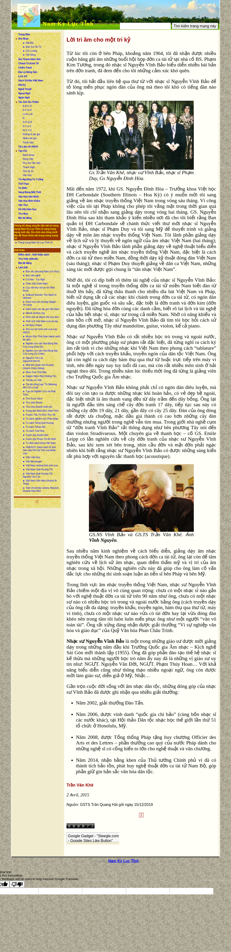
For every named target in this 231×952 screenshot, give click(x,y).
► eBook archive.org (33, 313)
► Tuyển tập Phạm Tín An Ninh (39, 439)
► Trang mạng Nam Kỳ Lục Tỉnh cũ (33, 242)
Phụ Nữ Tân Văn (31, 163)
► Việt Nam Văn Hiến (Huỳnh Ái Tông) (40, 482)
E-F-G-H (27, 110)
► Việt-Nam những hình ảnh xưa (40, 465)
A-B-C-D (27, 106)
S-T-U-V (27, 126)
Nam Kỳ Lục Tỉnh (68, 24)
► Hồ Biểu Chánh (32, 325)
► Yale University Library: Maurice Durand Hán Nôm (41, 489)
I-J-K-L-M (28, 114)
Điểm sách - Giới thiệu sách (33, 254)
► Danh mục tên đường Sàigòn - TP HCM (40, 303)
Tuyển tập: (28, 142)
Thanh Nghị (29, 167)
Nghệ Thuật (24, 89)
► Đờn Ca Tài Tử (32, 47)
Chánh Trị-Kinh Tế (28, 63)
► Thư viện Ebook (32, 402)
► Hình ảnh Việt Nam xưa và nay (40, 321)
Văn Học (27, 175)
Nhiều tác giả (30, 138)
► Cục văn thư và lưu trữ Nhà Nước (39, 289)
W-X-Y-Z (27, 130)
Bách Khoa (28, 155)
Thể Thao (23, 184)
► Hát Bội (28, 43)
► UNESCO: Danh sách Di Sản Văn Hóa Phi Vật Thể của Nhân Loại (39, 450)
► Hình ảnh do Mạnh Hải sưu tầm (41, 317)
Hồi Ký (22, 85)
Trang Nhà (24, 34)
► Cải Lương (30, 51)
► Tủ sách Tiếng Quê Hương (38, 423)
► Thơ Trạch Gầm (32, 398)
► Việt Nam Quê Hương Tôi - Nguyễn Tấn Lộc (38, 475)
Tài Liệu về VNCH (28, 146)
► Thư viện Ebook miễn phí (37, 407)
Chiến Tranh (25, 67)
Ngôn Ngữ (24, 97)
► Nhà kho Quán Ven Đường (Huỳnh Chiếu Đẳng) (38, 366)
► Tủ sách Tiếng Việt (34, 427)
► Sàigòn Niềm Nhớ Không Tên (39, 376)
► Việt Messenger (32, 461)
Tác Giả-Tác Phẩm (28, 102)
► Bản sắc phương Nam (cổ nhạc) (41, 271)
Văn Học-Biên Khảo (29, 201)
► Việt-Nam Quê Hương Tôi (37, 469)
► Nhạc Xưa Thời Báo (35, 372)
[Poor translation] (17, 884)
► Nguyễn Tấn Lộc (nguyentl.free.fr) (33, 359)
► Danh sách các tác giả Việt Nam (41, 309)
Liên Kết (23, 267)
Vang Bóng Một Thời (29, 192)
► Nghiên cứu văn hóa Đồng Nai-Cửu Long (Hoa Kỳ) (40, 345)
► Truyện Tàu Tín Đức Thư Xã (39, 414)
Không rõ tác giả (31, 134)
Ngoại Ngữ (24, 93)
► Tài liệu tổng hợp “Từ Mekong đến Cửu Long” (40, 386)
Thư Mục (23, 213)
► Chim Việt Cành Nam (35, 283)
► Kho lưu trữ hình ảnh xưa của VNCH (40, 331)
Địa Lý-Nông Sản (27, 72)
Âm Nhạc (23, 38)
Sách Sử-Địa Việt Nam (30, 80)
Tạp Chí (22, 151)
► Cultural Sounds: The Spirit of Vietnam (39, 296)
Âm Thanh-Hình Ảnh (29, 59)
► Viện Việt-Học (31, 457)
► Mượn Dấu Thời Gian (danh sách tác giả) (41, 338)
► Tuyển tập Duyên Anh (35, 435)
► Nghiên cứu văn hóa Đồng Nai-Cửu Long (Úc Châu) (40, 352)
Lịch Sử (22, 76)
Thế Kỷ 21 (28, 171)
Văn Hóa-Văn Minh (28, 196)
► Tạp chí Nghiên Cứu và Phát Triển (39, 393)
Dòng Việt (28, 159)
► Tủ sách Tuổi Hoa (33, 431)
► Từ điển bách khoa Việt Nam (39, 443)
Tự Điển (22, 188)
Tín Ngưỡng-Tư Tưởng (30, 179)
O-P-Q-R (27, 122)
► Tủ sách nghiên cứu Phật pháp (40, 418)
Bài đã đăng (25, 218)
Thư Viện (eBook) (28, 259)
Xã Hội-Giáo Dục (27, 209)
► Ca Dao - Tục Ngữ (34, 279)
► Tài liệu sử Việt (32, 380)
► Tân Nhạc (29, 55)
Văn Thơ (22, 205)
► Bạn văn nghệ (31, 275)
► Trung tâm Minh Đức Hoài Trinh (41, 411)
